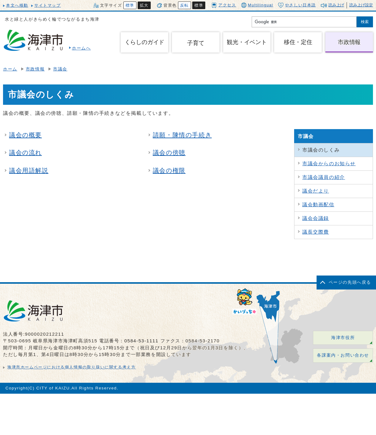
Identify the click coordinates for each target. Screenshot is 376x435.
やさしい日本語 (297, 5)
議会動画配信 (318, 204)
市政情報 (35, 69)
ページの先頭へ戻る (350, 282)
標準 (130, 5)
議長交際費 (315, 232)
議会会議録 (315, 218)
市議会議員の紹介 (323, 177)
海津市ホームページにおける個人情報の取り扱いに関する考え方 (71, 367)
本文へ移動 (17, 5)
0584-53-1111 (141, 340)
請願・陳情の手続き (182, 135)
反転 (184, 5)
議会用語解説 (29, 170)
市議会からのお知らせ (329, 163)
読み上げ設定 (361, 5)
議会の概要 (25, 135)
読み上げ (336, 5)
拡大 (144, 5)
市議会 (60, 69)
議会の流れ (25, 152)
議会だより (315, 191)
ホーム (10, 69)
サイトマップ (47, 5)
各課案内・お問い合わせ (343, 355)
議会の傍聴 (169, 152)
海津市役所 (343, 337)
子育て (195, 43)
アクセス (223, 5)
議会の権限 (169, 170)
